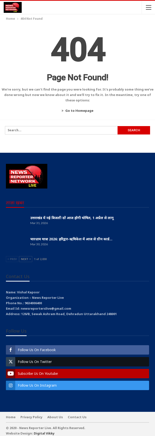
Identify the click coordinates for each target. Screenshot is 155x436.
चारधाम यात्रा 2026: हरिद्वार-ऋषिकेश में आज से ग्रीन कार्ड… (71, 239)
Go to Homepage (77, 110)
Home (11, 417)
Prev (12, 259)
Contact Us (77, 417)
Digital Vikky (44, 433)
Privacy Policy (31, 417)
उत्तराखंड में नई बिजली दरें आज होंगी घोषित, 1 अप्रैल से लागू (72, 217)
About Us (55, 417)
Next (26, 259)
